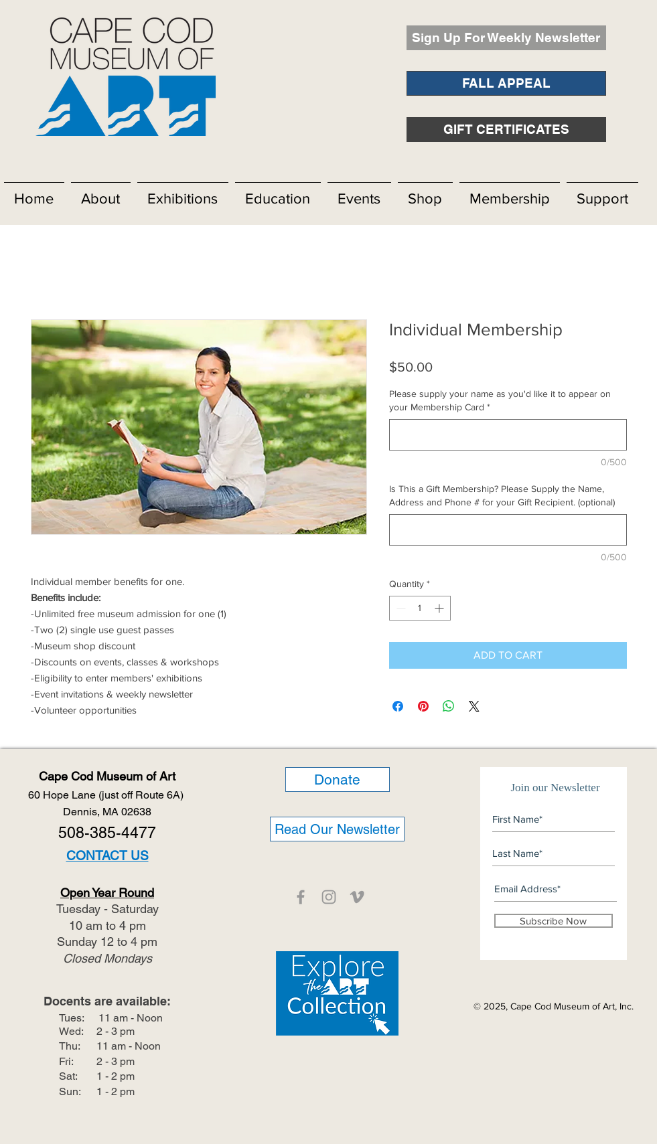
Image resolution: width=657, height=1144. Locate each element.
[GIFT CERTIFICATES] (506, 129)
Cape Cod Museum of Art (107, 776)
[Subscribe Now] (553, 921)
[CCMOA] (300, 897)
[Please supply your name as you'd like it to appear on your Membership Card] (508, 434)
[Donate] (337, 779)
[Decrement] (399, 608)
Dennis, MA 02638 (107, 811)
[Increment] (440, 608)
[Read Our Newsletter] (337, 829)
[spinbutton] (420, 608)
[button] (101, 192)
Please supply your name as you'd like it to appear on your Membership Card (500, 400)
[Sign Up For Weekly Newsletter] (506, 37)
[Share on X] (474, 706)
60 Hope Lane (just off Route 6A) (107, 795)
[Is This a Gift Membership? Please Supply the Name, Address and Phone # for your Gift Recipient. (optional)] (508, 530)
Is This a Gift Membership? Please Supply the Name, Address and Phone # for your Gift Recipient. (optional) (502, 495)
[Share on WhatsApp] (449, 706)
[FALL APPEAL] (506, 83)
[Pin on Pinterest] (423, 706)
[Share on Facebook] (398, 706)
